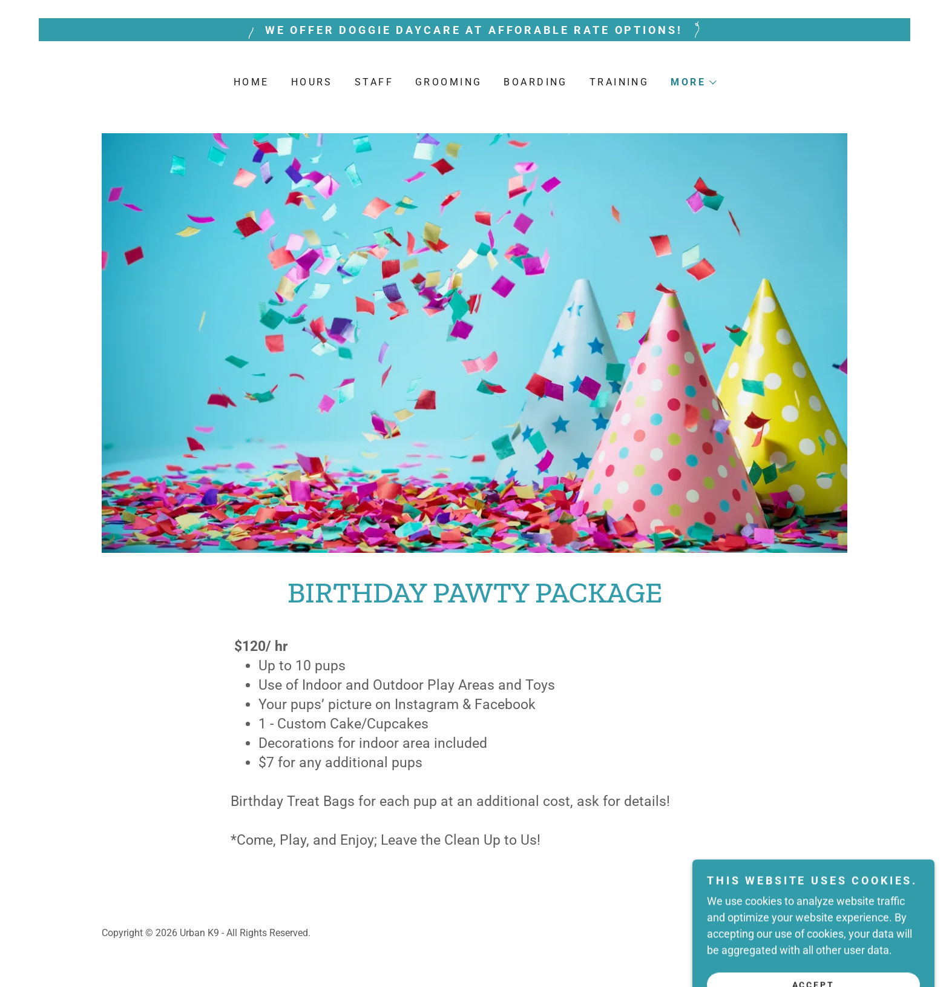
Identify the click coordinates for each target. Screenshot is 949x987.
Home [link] (251, 82)
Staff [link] (374, 82)
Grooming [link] (448, 82)
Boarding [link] (535, 82)
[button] (693, 82)
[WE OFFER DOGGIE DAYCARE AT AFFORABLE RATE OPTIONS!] (474, 30)
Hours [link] (312, 82)
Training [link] (619, 82)
